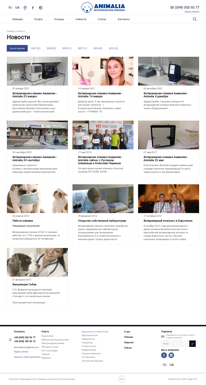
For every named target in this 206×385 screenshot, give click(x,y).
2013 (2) (113, 48)
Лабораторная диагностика (55, 340)
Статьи (102, 19)
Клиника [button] (17, 19)
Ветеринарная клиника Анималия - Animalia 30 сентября (34, 158)
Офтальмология (90, 335)
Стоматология (89, 346)
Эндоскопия (47, 336)
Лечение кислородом (92, 361)
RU (10, 7)
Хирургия (46, 358)
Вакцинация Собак (24, 284)
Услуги (45, 331)
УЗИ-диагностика (50, 347)
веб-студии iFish (189, 379)
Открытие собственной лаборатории (102, 220)
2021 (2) (35, 48)
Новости (81, 19)
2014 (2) (97, 48)
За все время (17, 48)
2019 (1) (66, 48)
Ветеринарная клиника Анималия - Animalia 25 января (34, 95)
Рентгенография (49, 350)
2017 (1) (82, 48)
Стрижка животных (91, 353)
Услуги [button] (38, 19)
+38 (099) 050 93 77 (24, 337)
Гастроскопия (88, 357)
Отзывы (59, 19)
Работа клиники (22, 220)
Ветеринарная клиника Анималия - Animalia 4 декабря (166, 95)
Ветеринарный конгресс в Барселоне (168, 220)
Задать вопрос (21, 351)
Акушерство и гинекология (95, 332)
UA (17, 7)
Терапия (45, 354)
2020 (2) (51, 48)
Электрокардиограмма (52, 343)
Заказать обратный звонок (27, 357)
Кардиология (88, 339)
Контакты (124, 19)
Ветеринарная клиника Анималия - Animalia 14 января (100, 95)
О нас (127, 331)
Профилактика (89, 350)
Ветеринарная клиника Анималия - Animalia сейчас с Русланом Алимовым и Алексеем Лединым (100, 160)
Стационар (87, 342)
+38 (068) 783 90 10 (24, 341)
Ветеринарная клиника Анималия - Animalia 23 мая (166, 158)
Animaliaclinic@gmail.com (26, 347)
